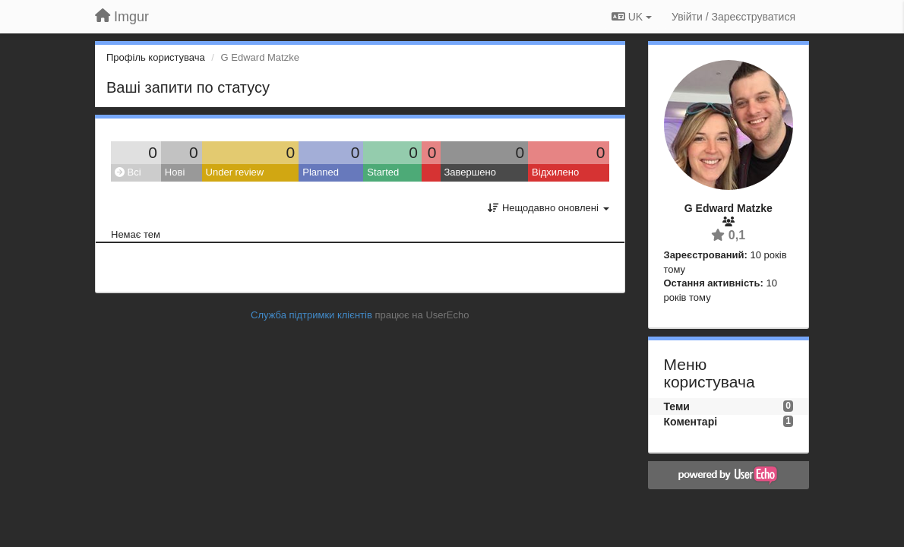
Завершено (470, 172)
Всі (128, 172)
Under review (235, 172)
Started (383, 172)
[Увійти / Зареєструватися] (733, 17)
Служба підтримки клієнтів (311, 315)
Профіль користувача (155, 57)
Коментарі (691, 422)
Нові (175, 172)
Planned (320, 172)
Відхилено (555, 172)
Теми (677, 406)
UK (632, 17)
